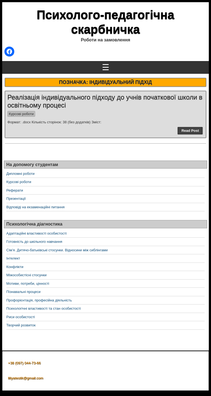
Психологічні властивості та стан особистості (43, 308)
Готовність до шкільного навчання (34, 242)
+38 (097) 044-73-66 (24, 363)
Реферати (14, 190)
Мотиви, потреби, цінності (27, 283)
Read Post (190, 131)
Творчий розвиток (20, 325)
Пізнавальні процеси (23, 292)
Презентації (16, 198)
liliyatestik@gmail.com (25, 378)
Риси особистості (20, 317)
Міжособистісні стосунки (26, 275)
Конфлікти (14, 267)
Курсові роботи (21, 114)
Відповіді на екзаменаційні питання (35, 207)
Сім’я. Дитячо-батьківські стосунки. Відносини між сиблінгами (57, 250)
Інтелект (13, 258)
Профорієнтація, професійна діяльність (39, 300)
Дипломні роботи (20, 174)
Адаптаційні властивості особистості (36, 233)
